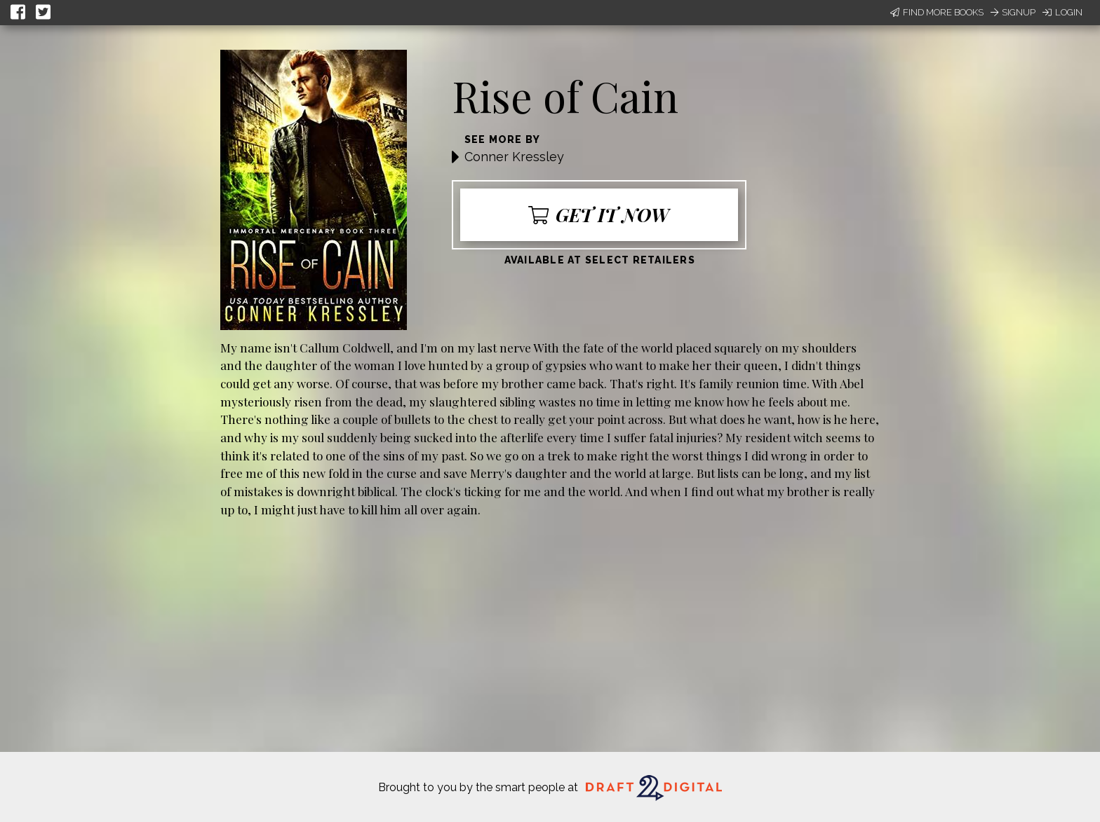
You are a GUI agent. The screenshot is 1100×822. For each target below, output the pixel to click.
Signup (1013, 12)
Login (1062, 12)
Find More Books (937, 12)
